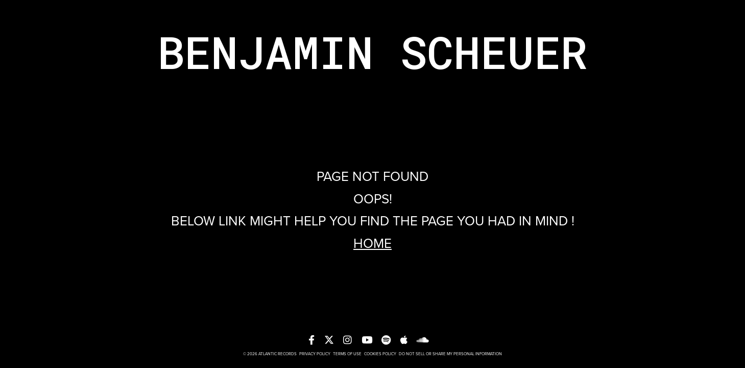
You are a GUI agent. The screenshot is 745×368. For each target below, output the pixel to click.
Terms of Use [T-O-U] (347, 354)
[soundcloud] (427, 340)
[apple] (407, 340)
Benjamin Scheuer (372, 51)
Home (372, 243)
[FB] (315, 340)
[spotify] (389, 340)
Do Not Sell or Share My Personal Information (450, 354)
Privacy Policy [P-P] (314, 354)
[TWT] (333, 340)
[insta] (351, 340)
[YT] (371, 340)
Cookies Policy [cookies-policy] (380, 354)
